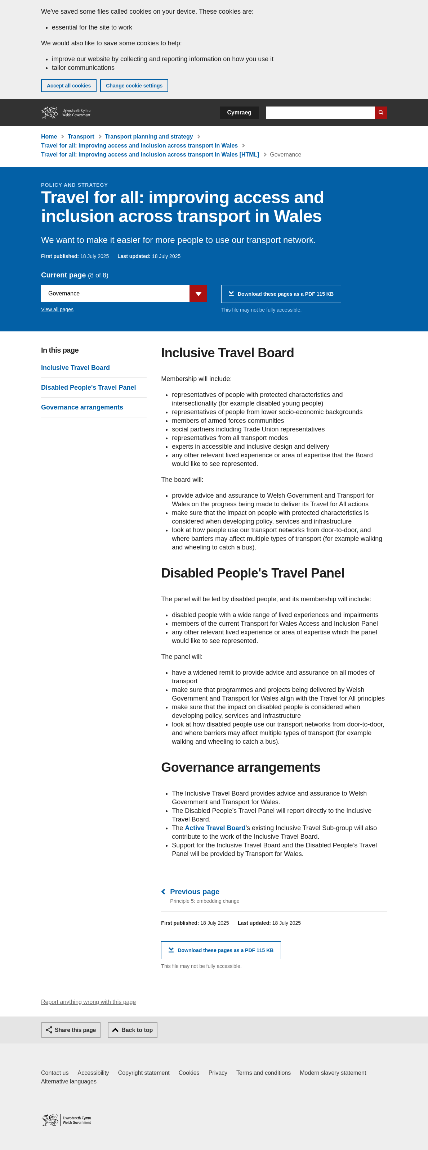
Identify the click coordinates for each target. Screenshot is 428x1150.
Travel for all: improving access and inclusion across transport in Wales (139, 145)
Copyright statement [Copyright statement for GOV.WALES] (144, 1073)
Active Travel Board (215, 828)
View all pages (57, 309)
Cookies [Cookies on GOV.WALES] (189, 1073)
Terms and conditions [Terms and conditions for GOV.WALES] (263, 1073)
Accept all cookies (69, 86)
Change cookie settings (134, 86)
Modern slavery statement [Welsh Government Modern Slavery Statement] (333, 1073)
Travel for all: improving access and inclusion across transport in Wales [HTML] (150, 154)
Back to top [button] (137, 1030)
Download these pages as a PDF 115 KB (286, 296)
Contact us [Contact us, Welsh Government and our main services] (54, 1073)
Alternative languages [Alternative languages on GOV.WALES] (69, 1081)
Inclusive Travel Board (75, 367)
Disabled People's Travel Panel (88, 387)
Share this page (75, 1030)
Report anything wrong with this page (88, 1002)
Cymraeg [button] (239, 112)
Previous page (194, 892)
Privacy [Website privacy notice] (218, 1073)
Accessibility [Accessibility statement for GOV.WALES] (93, 1073)
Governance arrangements (82, 407)
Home (49, 136)
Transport (81, 136)
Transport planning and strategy (149, 136)
